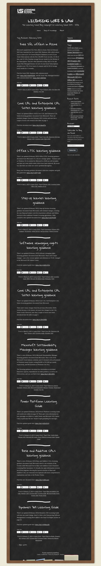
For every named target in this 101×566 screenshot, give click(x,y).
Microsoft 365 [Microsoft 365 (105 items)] (72, 77)
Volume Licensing (53, 231)
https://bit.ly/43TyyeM (34, 173)
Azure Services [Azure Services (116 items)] (73, 52)
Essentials (19, 387)
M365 (28, 279)
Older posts (22, 544)
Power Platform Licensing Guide (39, 403)
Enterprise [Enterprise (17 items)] (68, 66)
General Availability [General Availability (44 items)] (72, 68)
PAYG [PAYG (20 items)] (82, 80)
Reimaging (48, 279)
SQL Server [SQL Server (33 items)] (80, 90)
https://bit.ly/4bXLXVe (42, 265)
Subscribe (72, 150)
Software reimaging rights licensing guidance (39, 245)
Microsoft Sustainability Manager (39, 387)
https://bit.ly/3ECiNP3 (48, 374)
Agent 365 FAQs (74, 105)
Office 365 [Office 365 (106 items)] (71, 80)
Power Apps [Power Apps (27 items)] (69, 82)
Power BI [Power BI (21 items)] (81, 82)
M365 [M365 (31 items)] (74, 74)
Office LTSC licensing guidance (39, 150)
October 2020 (34, 495)
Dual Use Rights (50, 536)
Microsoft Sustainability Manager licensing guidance (39, 347)
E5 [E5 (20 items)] (79, 64)
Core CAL (45, 137)
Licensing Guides (55, 184)
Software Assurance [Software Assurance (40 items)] (72, 90)
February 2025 (47, 89)
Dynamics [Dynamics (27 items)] (74, 58)
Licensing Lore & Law (50, 20)
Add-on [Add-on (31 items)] (73, 48)
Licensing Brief (33, 493)
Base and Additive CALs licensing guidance (39, 453)
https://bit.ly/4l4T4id (39, 78)
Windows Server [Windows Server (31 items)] (71, 94)
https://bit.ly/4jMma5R (42, 524)
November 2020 (49, 333)
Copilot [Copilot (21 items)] (71, 55)
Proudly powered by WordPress (50, 553)
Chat (49, 435)
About (62, 30)
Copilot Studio (54, 435)
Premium (51, 387)
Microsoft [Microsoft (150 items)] (80, 74)
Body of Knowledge (50, 30)
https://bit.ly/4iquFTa (39, 125)
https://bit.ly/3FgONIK (40, 319)
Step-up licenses (44, 231)
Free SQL (41, 91)
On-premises (28, 231)
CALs (19, 493)
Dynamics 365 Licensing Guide (39, 507)
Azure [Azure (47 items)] (76, 48)
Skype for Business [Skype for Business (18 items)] (78, 88)
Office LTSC (34, 186)
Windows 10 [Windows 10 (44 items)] (77, 92)
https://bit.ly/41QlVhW (49, 217)
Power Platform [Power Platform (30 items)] (70, 84)
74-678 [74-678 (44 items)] (69, 48)
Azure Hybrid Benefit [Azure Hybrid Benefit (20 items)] (75, 49)
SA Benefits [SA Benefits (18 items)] (73, 88)
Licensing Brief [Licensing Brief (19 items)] (80, 68)
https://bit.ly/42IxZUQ (42, 423)
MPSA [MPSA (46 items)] (80, 77)
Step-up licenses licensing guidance (38, 200)
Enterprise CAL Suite (54, 137)
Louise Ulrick (35, 89)
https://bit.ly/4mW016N (27, 75)
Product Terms (42, 495)
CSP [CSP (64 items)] (79, 55)
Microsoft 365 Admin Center (37, 279)
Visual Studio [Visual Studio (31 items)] (70, 92)
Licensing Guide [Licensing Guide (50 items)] (72, 71)
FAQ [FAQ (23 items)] (83, 66)
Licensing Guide (39, 139)
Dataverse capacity (53, 385)
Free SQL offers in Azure (38, 44)
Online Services (36, 231)
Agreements (48, 229)
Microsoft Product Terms (53, 493)
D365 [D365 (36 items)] (82, 55)
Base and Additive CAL (53, 491)
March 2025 (47, 139)
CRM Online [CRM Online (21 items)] (75, 55)
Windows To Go (42, 186)
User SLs (41, 389)
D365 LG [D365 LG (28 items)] (69, 58)
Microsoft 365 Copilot (31, 437)
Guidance (21, 231)
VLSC (52, 279)
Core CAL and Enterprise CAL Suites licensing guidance (38, 105)
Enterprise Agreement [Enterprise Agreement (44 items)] (76, 66)
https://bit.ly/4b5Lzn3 (42, 480)
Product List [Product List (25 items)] (76, 86)
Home (39, 30)
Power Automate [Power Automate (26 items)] (76, 82)
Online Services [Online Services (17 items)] (78, 80)
